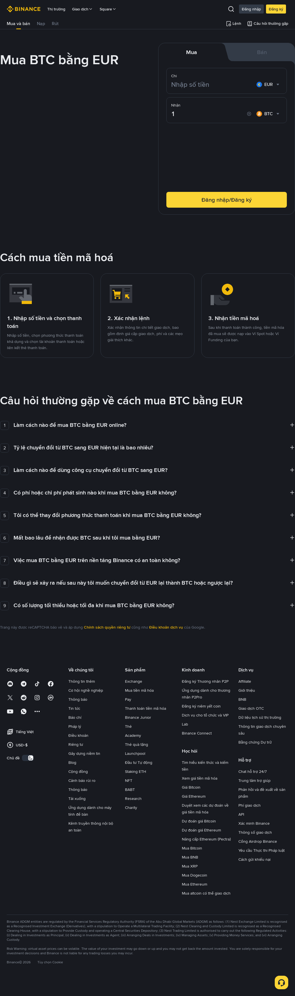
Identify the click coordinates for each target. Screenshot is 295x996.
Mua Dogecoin (194, 875)
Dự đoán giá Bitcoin (199, 821)
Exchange (133, 681)
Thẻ (128, 726)
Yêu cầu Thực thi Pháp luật (261, 850)
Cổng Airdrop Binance (257, 841)
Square (108, 9)
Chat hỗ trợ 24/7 (252, 771)
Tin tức (74, 708)
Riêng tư (75, 744)
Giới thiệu (246, 690)
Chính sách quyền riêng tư (107, 627)
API (241, 814)
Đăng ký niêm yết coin (201, 706)
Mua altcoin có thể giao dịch (206, 893)
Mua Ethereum (194, 884)
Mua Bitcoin (192, 848)
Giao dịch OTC (251, 708)
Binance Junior (138, 717)
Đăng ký (276, 9)
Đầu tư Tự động (138, 762)
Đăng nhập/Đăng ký (227, 199)
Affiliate (244, 681)
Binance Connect (197, 733)
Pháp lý (74, 726)
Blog (72, 762)
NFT (128, 780)
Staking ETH (135, 771)
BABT (130, 789)
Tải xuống (77, 798)
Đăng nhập (251, 9)
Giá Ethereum (193, 796)
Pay (128, 699)
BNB (242, 699)
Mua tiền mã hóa (139, 690)
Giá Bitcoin (191, 787)
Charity (131, 807)
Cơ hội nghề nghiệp (85, 690)
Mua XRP (190, 866)
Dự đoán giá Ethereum (201, 830)
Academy (133, 735)
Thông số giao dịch (255, 832)
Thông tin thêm (81, 681)
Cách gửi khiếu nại (254, 859)
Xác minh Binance (254, 823)
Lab (185, 724)
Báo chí (74, 717)
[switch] (28, 758)
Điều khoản (78, 735)
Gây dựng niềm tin (84, 753)
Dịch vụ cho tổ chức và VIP (205, 715)
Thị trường (56, 9)
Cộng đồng (78, 771)
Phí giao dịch (249, 805)
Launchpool (135, 753)
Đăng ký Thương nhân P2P (205, 681)
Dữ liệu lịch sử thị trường (259, 717)
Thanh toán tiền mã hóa (145, 708)
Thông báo (77, 699)
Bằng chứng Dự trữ (255, 742)
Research (133, 798)
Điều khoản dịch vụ (166, 627)
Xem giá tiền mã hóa (199, 778)
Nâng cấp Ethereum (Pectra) (206, 839)
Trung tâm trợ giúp (254, 780)
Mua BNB (190, 857)
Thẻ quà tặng (136, 744)
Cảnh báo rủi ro (81, 780)
